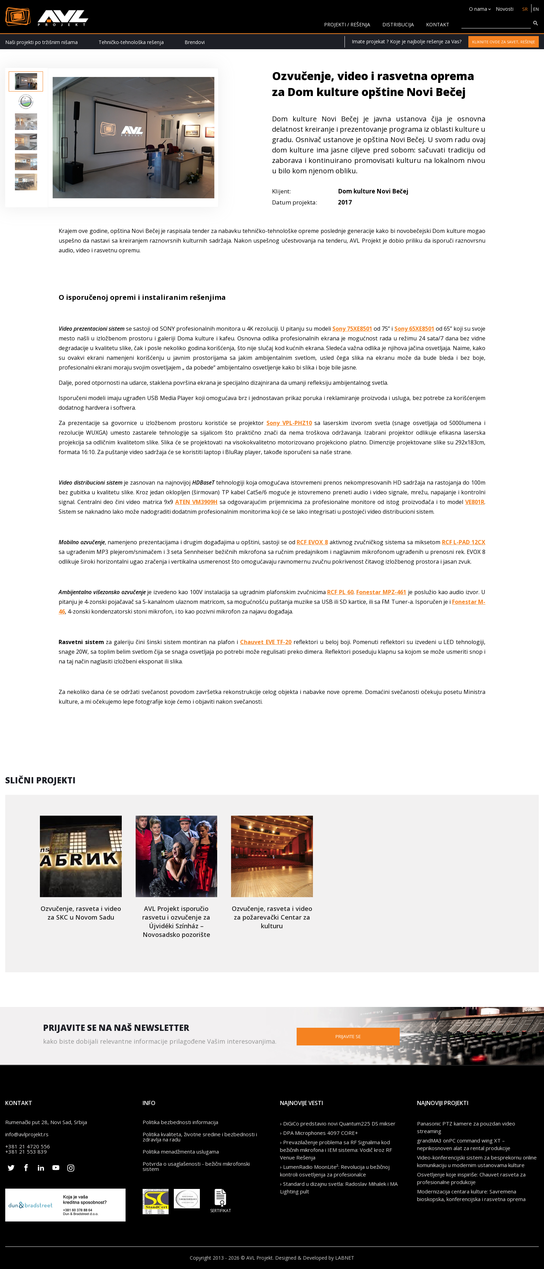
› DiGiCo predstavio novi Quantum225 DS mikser (338, 1123)
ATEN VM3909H (196, 502)
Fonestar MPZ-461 (381, 592)
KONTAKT (437, 24)
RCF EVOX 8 (312, 542)
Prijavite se (383, 1036)
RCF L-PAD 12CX (464, 542)
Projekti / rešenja (347, 24)
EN (535, 9)
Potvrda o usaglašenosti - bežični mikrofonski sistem (196, 1166)
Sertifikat (220, 1201)
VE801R (474, 502)
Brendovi (195, 42)
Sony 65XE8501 (414, 328)
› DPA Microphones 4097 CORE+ (319, 1132)
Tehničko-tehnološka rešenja (131, 42)
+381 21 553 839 (26, 1151)
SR (524, 9)
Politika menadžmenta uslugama (181, 1151)
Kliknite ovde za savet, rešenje (503, 41)
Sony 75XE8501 (352, 328)
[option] (26, 81)
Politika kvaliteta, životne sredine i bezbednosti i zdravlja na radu (200, 1137)
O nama (477, 9)
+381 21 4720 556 (27, 1146)
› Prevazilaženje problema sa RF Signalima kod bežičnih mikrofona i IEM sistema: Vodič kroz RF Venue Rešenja (336, 1150)
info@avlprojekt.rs (27, 1134)
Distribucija (398, 24)
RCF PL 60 (340, 592)
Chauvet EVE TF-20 (266, 642)
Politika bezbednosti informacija (180, 1122)
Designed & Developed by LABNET (314, 1257)
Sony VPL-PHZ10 (289, 423)
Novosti (503, 9)
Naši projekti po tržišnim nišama (41, 42)
